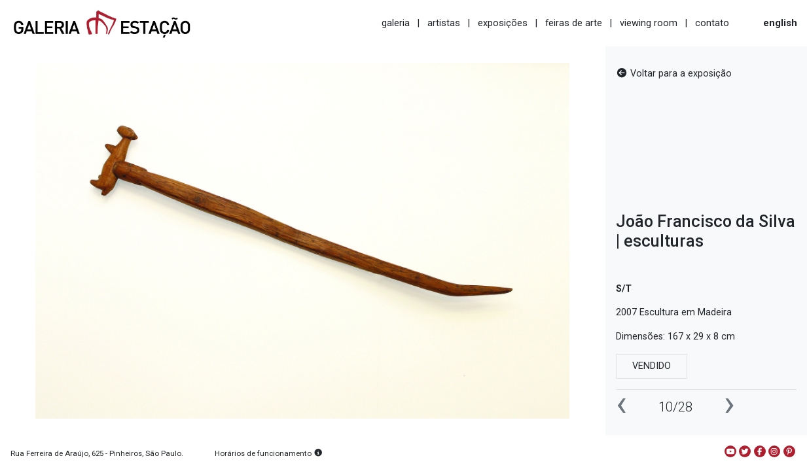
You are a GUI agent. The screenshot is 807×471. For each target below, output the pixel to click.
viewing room (648, 23)
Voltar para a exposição (674, 73)
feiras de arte (573, 23)
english (780, 23)
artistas (443, 23)
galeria (396, 23)
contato (712, 23)
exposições (503, 23)
